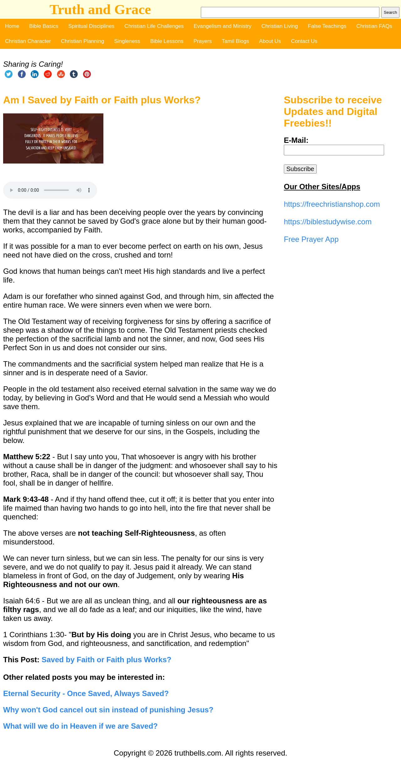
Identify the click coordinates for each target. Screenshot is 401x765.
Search (390, 12)
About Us (270, 41)
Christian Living (280, 26)
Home (12, 26)
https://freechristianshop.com (332, 204)
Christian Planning (82, 41)
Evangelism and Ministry (222, 26)
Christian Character (28, 41)
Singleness (127, 41)
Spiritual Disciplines (91, 26)
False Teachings (327, 26)
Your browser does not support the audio (50, 190)
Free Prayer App (311, 239)
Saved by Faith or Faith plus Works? (106, 659)
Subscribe (300, 168)
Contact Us (304, 41)
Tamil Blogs (235, 41)
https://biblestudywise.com (328, 221)
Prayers (202, 41)
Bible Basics (43, 26)
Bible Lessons (167, 41)
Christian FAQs (374, 26)
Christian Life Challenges (154, 26)
